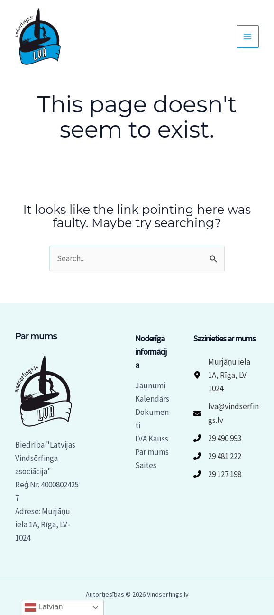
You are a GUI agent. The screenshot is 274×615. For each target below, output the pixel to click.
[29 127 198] (217, 474)
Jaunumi (150, 385)
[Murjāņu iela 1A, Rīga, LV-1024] (226, 375)
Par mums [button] (152, 452)
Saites (145, 465)
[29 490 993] (217, 438)
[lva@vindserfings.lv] (226, 413)
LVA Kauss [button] (151, 438)
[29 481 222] (217, 456)
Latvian (44, 607)
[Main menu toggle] (248, 36)
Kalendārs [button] (152, 399)
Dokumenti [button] (152, 419)
